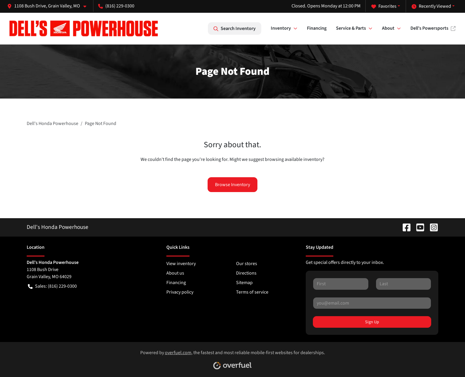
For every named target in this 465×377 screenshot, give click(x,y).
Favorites (383, 6)
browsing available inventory (293, 159)
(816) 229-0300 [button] (116, 6)
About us (175, 273)
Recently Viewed (431, 6)
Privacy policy (179, 292)
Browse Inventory (232, 184)
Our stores (246, 263)
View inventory (181, 263)
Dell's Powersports (433, 28)
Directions (246, 273)
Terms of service (252, 292)
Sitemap (244, 282)
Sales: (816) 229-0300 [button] (52, 286)
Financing (317, 28)
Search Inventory (235, 28)
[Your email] (372, 303)
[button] (49, 6)
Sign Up (372, 322)
